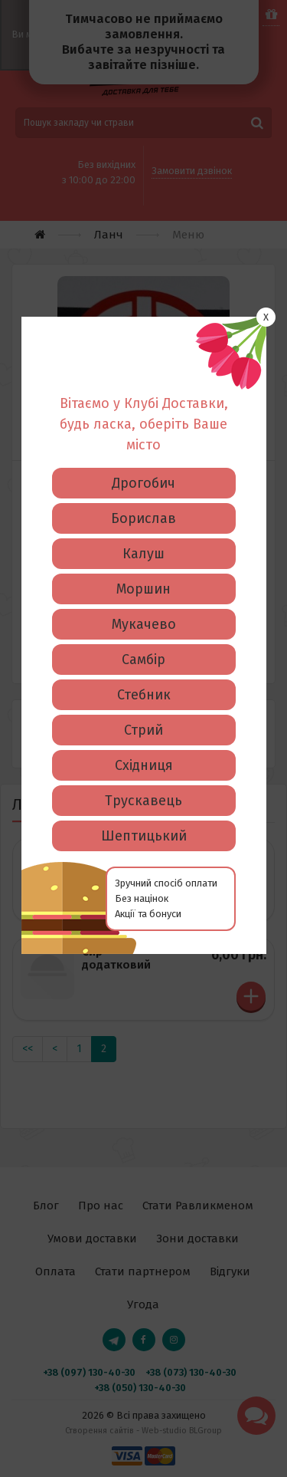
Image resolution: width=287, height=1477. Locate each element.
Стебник (144, 597)
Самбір (143, 562)
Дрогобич (143, 385)
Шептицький (144, 738)
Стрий (143, 632)
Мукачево (144, 526)
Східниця (144, 668)
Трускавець (143, 703)
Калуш (143, 456)
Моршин (143, 491)
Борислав (143, 421)
